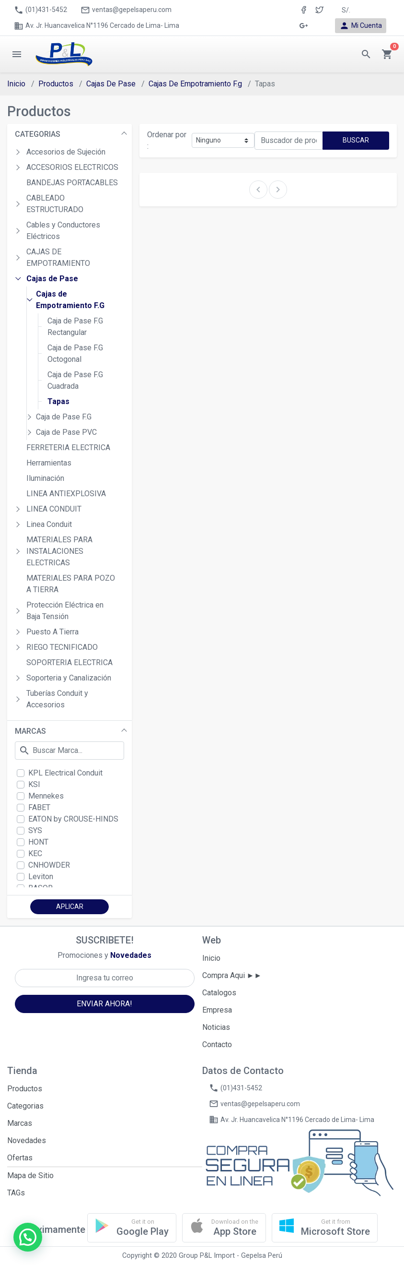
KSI (34, 784)
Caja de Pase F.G (64, 416)
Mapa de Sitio (30, 1175)
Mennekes (46, 795)
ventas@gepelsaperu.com (126, 10)
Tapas (58, 401)
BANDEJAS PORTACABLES (72, 182)
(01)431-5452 (40, 10)
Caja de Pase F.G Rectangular (75, 326)
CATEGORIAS (37, 134)
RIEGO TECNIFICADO (62, 647)
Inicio (16, 83)
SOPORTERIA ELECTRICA (69, 662)
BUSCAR (356, 140)
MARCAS (30, 731)
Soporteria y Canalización (68, 677)
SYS (35, 830)
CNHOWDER (49, 865)
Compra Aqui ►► (232, 975)
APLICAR (69, 906)
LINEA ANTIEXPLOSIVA (66, 493)
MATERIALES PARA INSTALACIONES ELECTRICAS (59, 551)
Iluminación (45, 478)
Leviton (40, 876)
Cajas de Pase (52, 278)
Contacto (217, 1044)
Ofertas (20, 1157)
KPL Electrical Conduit (65, 772)
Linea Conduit (49, 524)
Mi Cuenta (360, 26)
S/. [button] (346, 10)
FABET (39, 807)
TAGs (16, 1192)
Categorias (25, 1105)
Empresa (217, 1009)
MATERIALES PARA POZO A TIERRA (70, 583)
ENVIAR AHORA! (104, 1003)
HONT (38, 842)
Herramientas (48, 462)
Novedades (26, 1140)
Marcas (19, 1123)
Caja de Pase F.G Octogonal (75, 353)
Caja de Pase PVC (66, 432)
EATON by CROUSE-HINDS (73, 818)
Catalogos (219, 992)
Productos (55, 83)
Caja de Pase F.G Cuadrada (75, 380)
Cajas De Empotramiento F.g (195, 83)
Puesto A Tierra (52, 631)
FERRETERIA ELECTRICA (68, 447)
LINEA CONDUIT (53, 508)
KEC (35, 853)
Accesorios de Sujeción (65, 151)
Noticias (216, 1027)
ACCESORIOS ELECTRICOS (72, 167)
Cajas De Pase (111, 83)
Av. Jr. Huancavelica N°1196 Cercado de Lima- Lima (96, 26)
